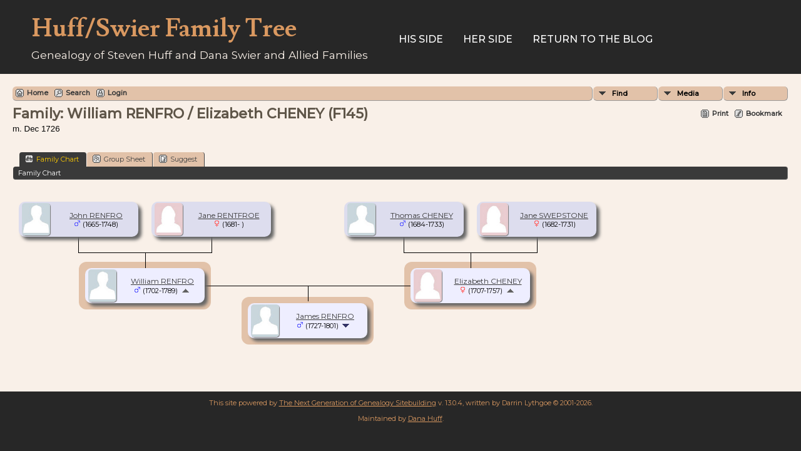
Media (688, 93)
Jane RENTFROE (229, 215)
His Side (421, 39)
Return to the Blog (593, 39)
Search (78, 92)
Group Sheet (119, 158)
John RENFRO (96, 215)
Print (720, 113)
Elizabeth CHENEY (488, 281)
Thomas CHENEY (421, 215)
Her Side (488, 39)
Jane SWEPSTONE (554, 215)
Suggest (178, 158)
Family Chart (52, 158)
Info (748, 93)
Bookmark (764, 113)
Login (117, 92)
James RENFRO (325, 316)
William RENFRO (162, 281)
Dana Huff (425, 418)
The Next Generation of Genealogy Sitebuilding (357, 402)
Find (620, 93)
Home (37, 92)
